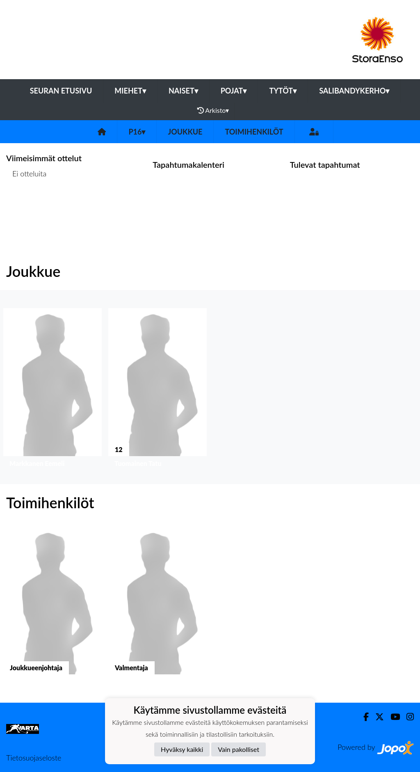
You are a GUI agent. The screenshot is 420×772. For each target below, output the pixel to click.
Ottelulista (26, 205)
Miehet (130, 90)
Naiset (183, 90)
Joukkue (185, 131)
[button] (52, 389)
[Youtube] (392, 717)
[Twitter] (376, 717)
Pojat (234, 90)
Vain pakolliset (238, 749)
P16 (136, 131)
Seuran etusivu (61, 90)
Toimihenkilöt (254, 131)
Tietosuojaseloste (33, 757)
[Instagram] (407, 717)
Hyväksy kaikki (182, 749)
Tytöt (283, 90)
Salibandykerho (354, 90)
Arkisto (213, 110)
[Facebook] (363, 717)
